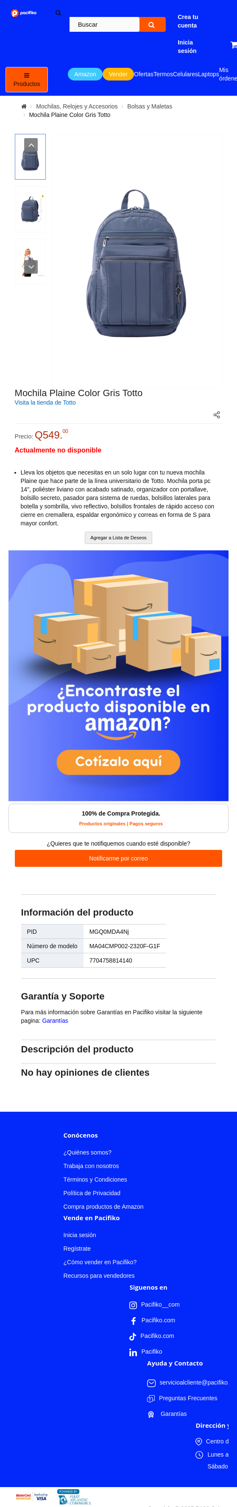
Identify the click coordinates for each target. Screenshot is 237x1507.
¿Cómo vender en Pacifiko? (100, 1262)
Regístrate (77, 1248)
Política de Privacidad (92, 1193)
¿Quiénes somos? (88, 1152)
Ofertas (143, 74)
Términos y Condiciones (95, 1179)
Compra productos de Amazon (104, 1206)
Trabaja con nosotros (91, 1166)
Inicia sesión (80, 1235)
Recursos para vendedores (99, 1275)
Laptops (208, 74)
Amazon (85, 74)
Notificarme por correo (118, 858)
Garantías (55, 1020)
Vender (118, 74)
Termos (163, 74)
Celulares (185, 74)
